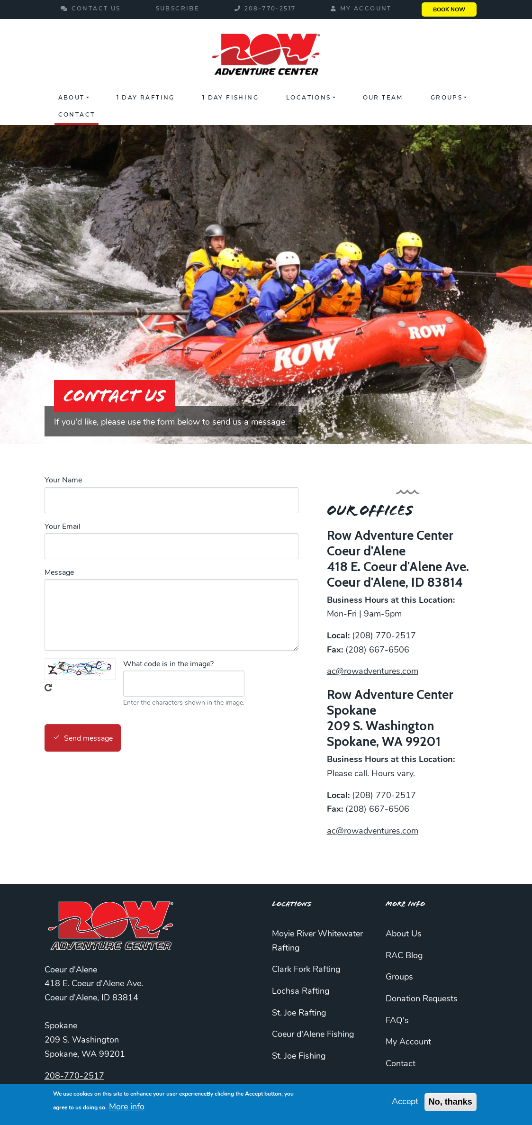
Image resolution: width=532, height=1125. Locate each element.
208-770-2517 (270, 8)
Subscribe (178, 8)
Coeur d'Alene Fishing (313, 1034)
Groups (446, 97)
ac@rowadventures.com (372, 671)
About (71, 97)
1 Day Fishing (230, 97)
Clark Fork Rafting (306, 969)
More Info (405, 903)
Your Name (63, 480)
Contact (76, 114)
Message (59, 573)
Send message (88, 739)
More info (126, 1107)
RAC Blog (404, 956)
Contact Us (96, 8)
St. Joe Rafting (299, 1013)
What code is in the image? (168, 664)
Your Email (63, 527)
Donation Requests (422, 999)
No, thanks (450, 1102)
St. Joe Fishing (299, 1056)
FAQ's (397, 1020)
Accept (405, 1102)
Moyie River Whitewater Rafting (317, 941)
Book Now (449, 10)
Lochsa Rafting (301, 991)
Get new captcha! (48, 687)
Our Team (383, 97)
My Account (366, 8)
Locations (308, 97)
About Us (404, 934)
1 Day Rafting (146, 97)
